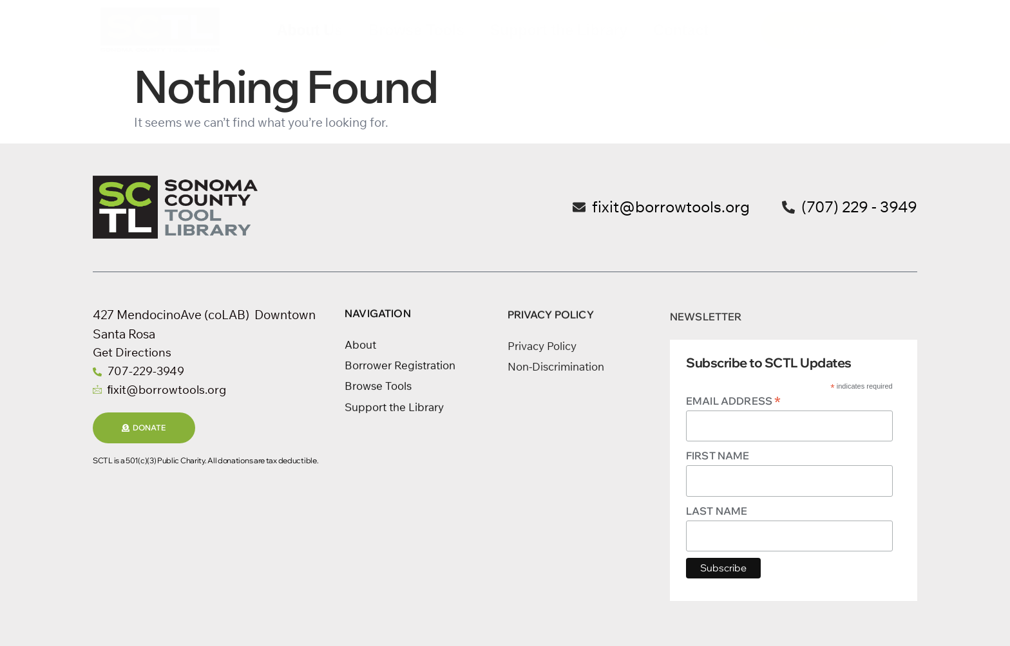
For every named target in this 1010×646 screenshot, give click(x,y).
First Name (718, 455)
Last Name (716, 510)
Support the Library (558, 30)
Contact (681, 30)
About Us (310, 30)
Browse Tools (416, 30)
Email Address (733, 400)
